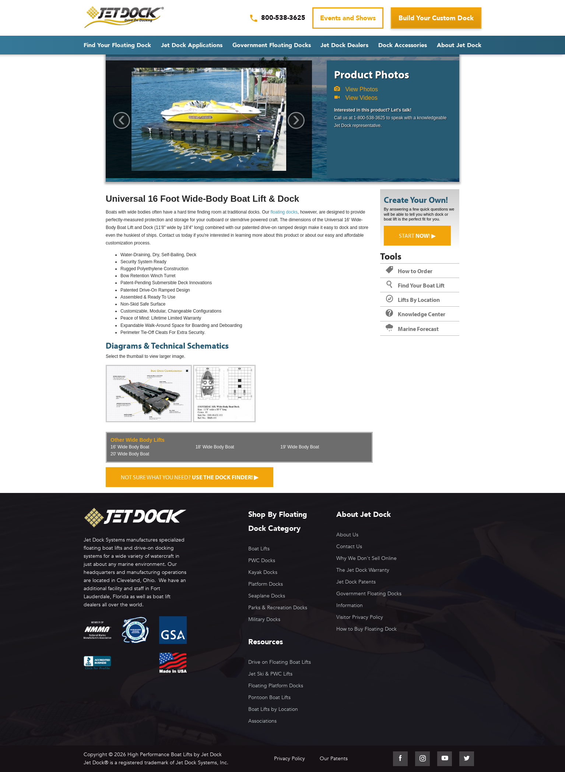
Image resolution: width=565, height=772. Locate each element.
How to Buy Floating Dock (366, 628)
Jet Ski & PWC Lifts (270, 673)
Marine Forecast (412, 328)
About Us (347, 534)
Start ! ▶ (417, 235)
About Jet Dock (459, 45)
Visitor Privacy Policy (359, 617)
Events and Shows (348, 18)
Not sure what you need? (189, 477)
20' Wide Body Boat (129, 453)
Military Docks (264, 619)
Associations (262, 721)
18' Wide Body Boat (215, 447)
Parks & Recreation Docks (277, 607)
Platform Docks (265, 584)
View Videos (356, 98)
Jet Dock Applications (191, 45)
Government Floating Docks (271, 45)
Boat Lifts (259, 548)
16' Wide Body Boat (129, 447)
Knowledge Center (415, 314)
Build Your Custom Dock (436, 18)
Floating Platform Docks (275, 685)
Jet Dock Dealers (344, 45)
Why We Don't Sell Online (366, 558)
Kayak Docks (262, 572)
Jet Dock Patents (356, 581)
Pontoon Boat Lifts (269, 697)
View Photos (356, 89)
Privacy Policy (289, 758)
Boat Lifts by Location (273, 709)
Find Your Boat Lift (415, 285)
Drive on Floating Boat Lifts (279, 662)
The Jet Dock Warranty (362, 570)
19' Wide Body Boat (299, 447)
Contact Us (349, 546)
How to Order (409, 271)
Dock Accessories (402, 45)
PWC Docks (261, 560)
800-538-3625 (283, 18)
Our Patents (334, 758)
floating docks (284, 212)
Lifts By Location (413, 299)
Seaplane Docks (266, 595)
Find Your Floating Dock (117, 45)
